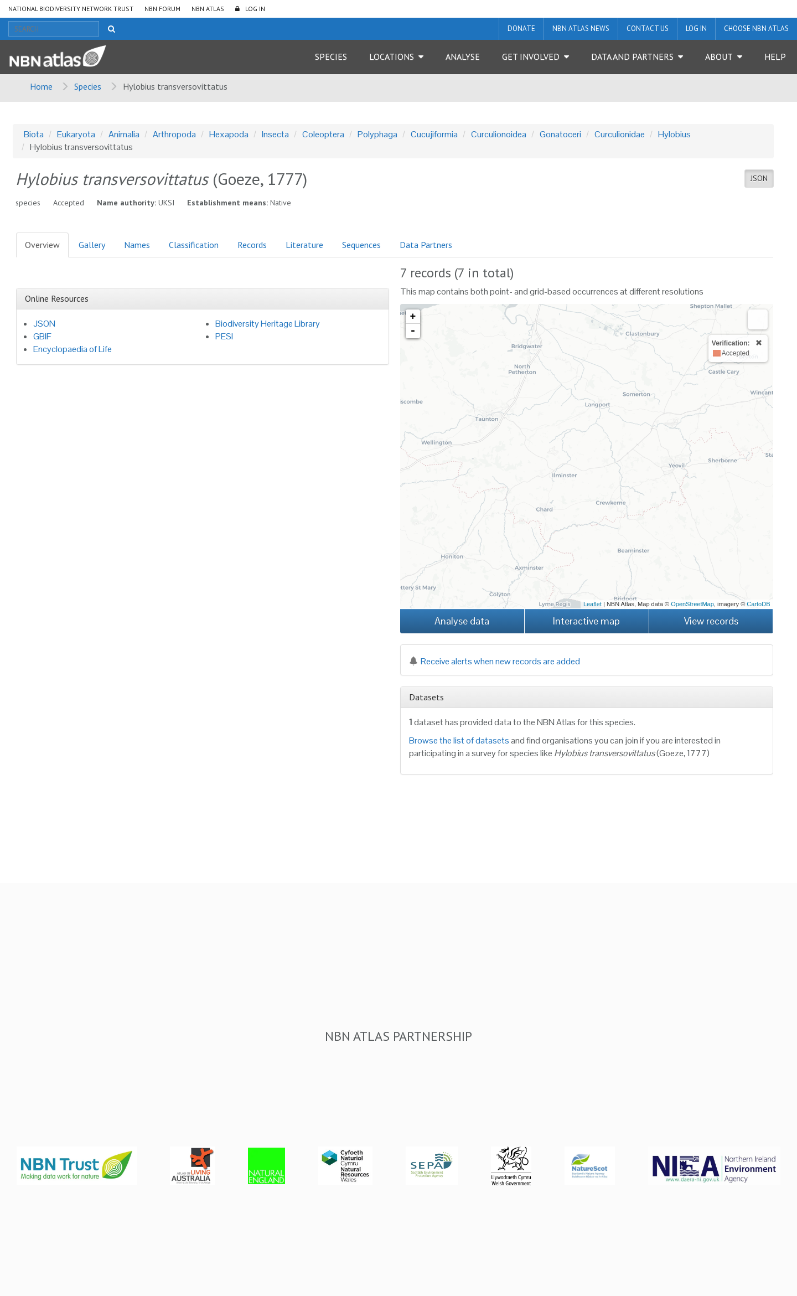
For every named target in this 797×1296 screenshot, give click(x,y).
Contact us (648, 28)
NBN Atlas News (580, 28)
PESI (224, 336)
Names (137, 244)
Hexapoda (229, 134)
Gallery (92, 244)
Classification (194, 244)
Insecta (275, 134)
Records (252, 244)
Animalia (123, 134)
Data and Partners (632, 56)
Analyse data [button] (461, 621)
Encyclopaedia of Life (72, 349)
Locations (391, 56)
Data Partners (426, 244)
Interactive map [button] (586, 621)
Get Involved (531, 56)
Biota (34, 134)
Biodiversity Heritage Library (267, 323)
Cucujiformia (434, 134)
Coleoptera (323, 134)
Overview (42, 244)
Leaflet (592, 604)
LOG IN (255, 8)
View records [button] (711, 621)
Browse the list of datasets (459, 740)
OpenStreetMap (692, 604)
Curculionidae (619, 134)
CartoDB (758, 604)
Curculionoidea (498, 134)
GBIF (42, 336)
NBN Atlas (208, 8)
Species (331, 56)
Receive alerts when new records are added (494, 661)
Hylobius (674, 134)
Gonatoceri (560, 134)
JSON (759, 178)
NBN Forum (162, 8)
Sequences (361, 244)
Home (41, 86)
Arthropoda (174, 134)
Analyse (463, 56)
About (719, 56)
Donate (521, 28)
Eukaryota (76, 134)
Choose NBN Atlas (756, 28)
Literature (304, 244)
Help (775, 56)
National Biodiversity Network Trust (70, 8)
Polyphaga (377, 134)
